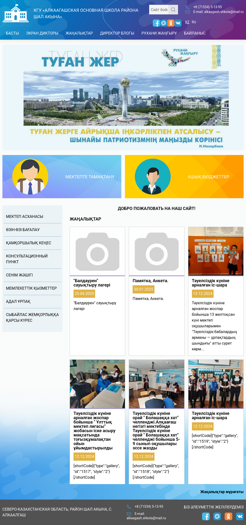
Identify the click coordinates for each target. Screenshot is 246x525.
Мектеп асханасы (24, 216)
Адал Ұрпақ (18, 301)
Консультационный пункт (27, 259)
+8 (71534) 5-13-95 (207, 7)
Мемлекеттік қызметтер (31, 288)
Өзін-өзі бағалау (23, 229)
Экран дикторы (42, 33)
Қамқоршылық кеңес (28, 243)
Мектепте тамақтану (89, 176)
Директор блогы (117, 33)
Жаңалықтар (79, 33)
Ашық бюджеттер (208, 176)
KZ (187, 22)
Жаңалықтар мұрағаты (222, 491)
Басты (12, 33)
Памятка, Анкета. (150, 281)
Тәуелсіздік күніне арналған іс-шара (210, 283)
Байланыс (195, 33)
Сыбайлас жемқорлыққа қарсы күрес (32, 317)
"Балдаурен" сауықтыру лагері (92, 283)
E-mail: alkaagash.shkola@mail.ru (218, 12)
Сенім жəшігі (19, 275)
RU (194, 22)
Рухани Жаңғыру (159, 33)
